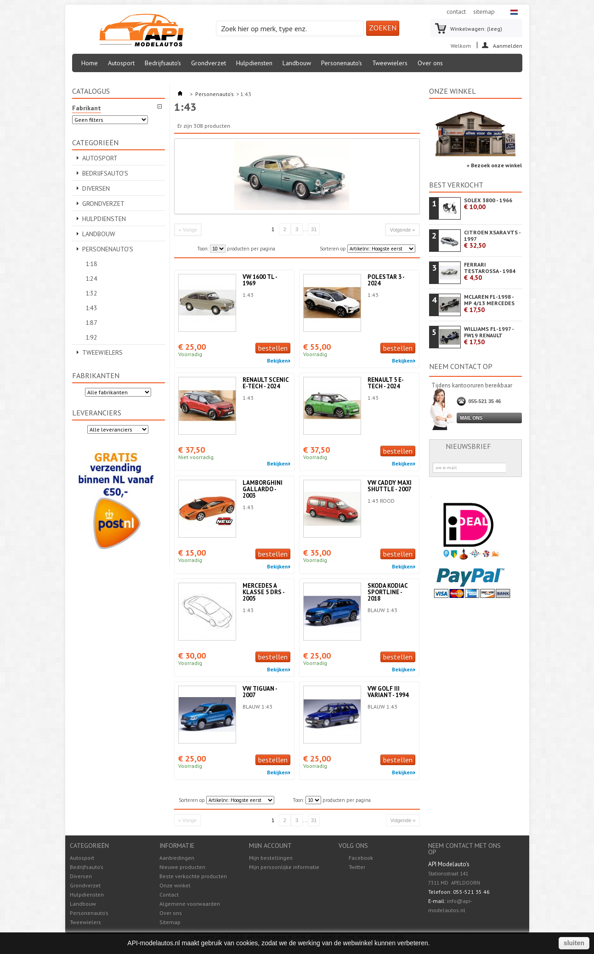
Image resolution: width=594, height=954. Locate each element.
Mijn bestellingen (271, 858)
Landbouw (297, 63)
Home (89, 63)
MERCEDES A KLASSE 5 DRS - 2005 (263, 592)
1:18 (91, 264)
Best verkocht (456, 184)
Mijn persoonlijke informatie (284, 867)
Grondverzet (208, 63)
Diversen (96, 188)
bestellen (273, 347)
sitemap (484, 11)
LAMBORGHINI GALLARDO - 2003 (263, 489)
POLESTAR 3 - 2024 (386, 280)
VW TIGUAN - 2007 (260, 692)
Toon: (203, 248)
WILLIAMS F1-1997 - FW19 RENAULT (489, 336)
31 (314, 229)
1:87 (91, 322)
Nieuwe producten (182, 866)
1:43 (91, 308)
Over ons (430, 63)
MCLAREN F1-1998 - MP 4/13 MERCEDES (489, 303)
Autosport (121, 63)
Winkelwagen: (476, 28)
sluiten (574, 943)
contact (456, 11)
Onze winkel (452, 91)
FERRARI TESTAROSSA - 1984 (489, 271)
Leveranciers (96, 412)
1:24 (91, 278)
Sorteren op (333, 248)
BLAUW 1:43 (382, 610)
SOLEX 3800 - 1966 (488, 203)
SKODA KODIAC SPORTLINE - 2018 (387, 592)
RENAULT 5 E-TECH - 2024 (386, 383)
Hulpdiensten (254, 63)
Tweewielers (389, 63)
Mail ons (471, 417)
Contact (169, 894)
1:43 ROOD (381, 500)
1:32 (91, 293)
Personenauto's (341, 63)
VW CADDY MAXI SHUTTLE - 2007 (390, 486)
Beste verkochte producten (193, 876)
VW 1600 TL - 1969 (260, 280)
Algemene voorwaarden (189, 903)
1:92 (91, 337)
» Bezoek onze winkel (494, 165)
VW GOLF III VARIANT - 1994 (388, 692)
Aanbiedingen (176, 857)
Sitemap (170, 922)
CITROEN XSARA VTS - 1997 (492, 239)
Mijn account (270, 845)
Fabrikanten (95, 375)
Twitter (357, 866)
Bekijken (277, 361)
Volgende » (402, 230)
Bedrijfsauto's (163, 63)
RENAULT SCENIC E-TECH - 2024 (266, 383)
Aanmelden (507, 45)
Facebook (361, 857)
